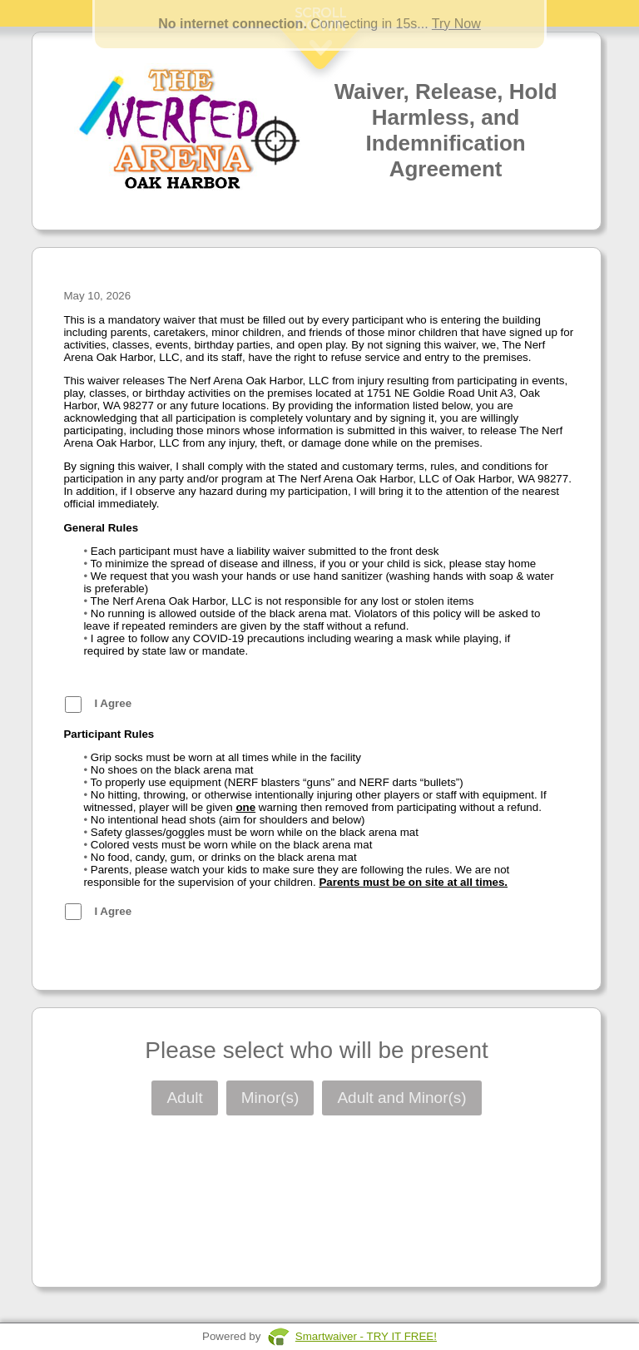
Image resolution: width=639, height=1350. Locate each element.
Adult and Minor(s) (401, 1097)
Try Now (456, 24)
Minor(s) (270, 1097)
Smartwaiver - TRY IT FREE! (366, 1336)
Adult (184, 1097)
